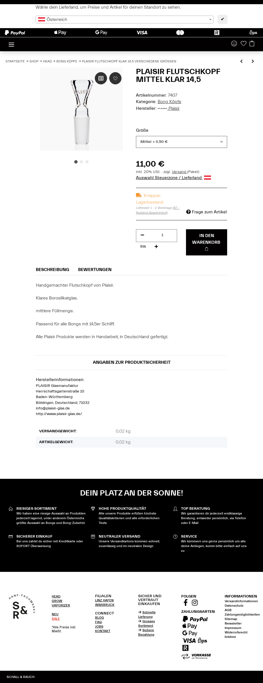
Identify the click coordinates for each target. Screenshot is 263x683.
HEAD (56, 596)
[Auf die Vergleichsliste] (101, 78)
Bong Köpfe (169, 101)
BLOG (99, 617)
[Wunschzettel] (243, 44)
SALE (56, 619)
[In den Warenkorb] (206, 242)
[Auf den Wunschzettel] (115, 78)
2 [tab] (81, 162)
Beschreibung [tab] (52, 269)
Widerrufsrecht (236, 632)
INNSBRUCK (105, 605)
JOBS (99, 626)
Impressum (233, 628)
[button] (234, 44)
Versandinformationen (241, 601)
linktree (230, 637)
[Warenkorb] (251, 44)
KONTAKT (102, 631)
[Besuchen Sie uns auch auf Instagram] (194, 603)
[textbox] (124, 19)
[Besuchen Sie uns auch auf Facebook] (185, 603)
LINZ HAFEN (104, 600)
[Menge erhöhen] (156, 246)
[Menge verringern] (142, 235)
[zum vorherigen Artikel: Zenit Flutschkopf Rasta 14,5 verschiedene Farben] (241, 62)
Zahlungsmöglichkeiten (242, 614)
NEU (55, 614)
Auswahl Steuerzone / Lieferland (173, 177)
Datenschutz (234, 606)
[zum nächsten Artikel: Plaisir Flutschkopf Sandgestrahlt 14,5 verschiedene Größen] (253, 62)
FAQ (98, 622)
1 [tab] (76, 162)
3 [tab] (87, 162)
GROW (57, 601)
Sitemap (231, 619)
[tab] (66, 596)
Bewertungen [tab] (94, 269)
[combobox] (125, 19)
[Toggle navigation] (11, 42)
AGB (228, 610)
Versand (179, 172)
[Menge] (162, 235)
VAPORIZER (61, 605)
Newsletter (233, 623)
